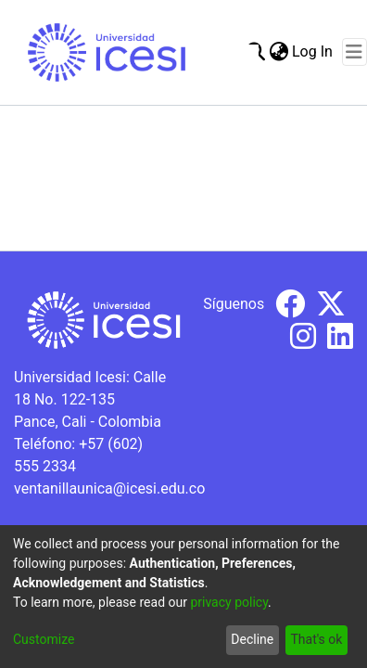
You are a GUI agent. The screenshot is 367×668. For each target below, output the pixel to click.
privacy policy (229, 602)
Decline (252, 639)
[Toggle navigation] (354, 52)
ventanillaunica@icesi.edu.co (109, 488)
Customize (43, 639)
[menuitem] (278, 52)
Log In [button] (313, 51)
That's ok (316, 639)
